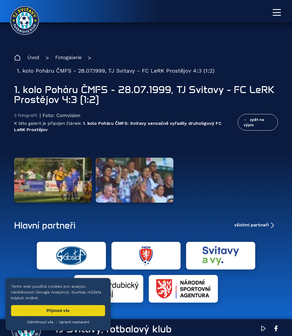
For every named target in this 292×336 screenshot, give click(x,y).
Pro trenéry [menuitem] (267, 300)
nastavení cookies (203, 318)
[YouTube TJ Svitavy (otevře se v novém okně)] (263, 275)
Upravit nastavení (74, 322)
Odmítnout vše (40, 322)
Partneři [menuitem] (234, 300)
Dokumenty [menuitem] (200, 300)
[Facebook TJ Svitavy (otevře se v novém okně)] (276, 275)
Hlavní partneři (48, 204)
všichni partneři (251, 204)
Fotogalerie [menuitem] (143, 300)
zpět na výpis (254, 123)
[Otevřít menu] (277, 12)
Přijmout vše (58, 310)
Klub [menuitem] (171, 300)
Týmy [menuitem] (112, 300)
